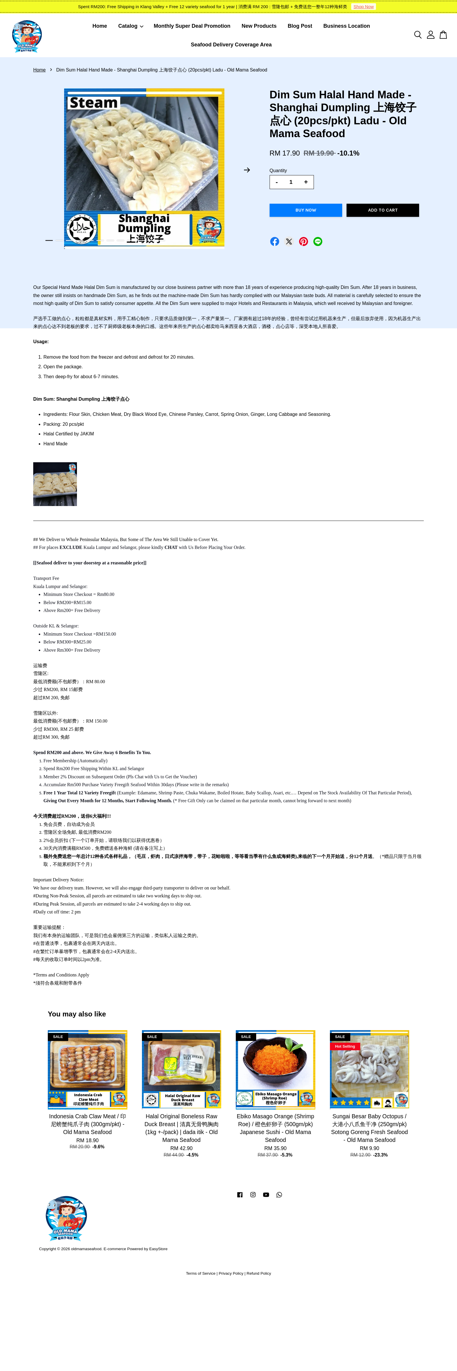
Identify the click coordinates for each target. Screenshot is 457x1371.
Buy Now (306, 210)
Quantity (278, 170)
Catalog (131, 26)
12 (161, 240)
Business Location (347, 26)
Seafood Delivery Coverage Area (231, 45)
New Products (259, 26)
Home (99, 26)
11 (151, 240)
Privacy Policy (231, 1273)
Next (247, 170)
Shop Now (364, 6)
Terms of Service (200, 1273)
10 (141, 240)
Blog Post (300, 26)
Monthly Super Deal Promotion (192, 26)
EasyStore (158, 1249)
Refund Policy (259, 1273)
